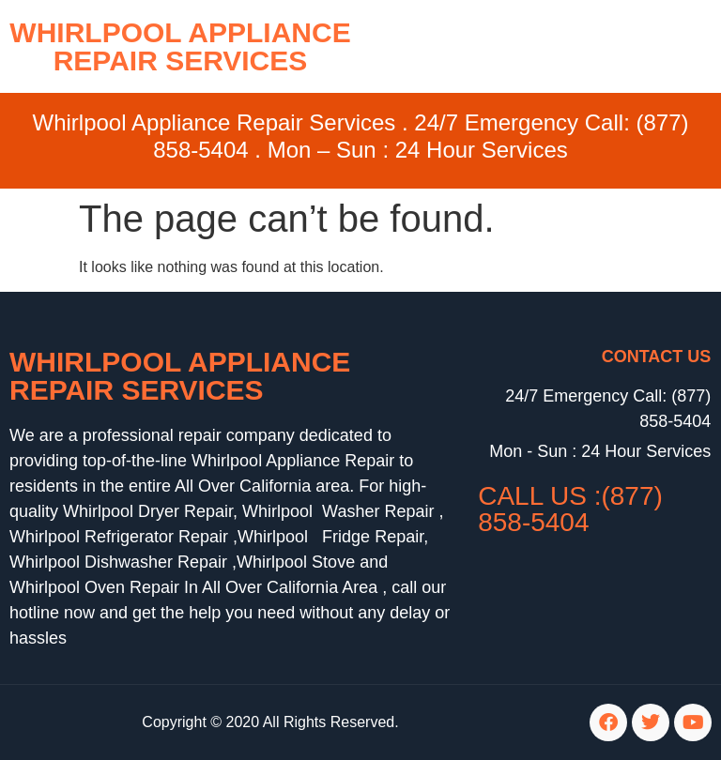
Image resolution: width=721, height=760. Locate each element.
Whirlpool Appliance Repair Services (179, 375)
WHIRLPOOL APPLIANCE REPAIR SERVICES (179, 46)
